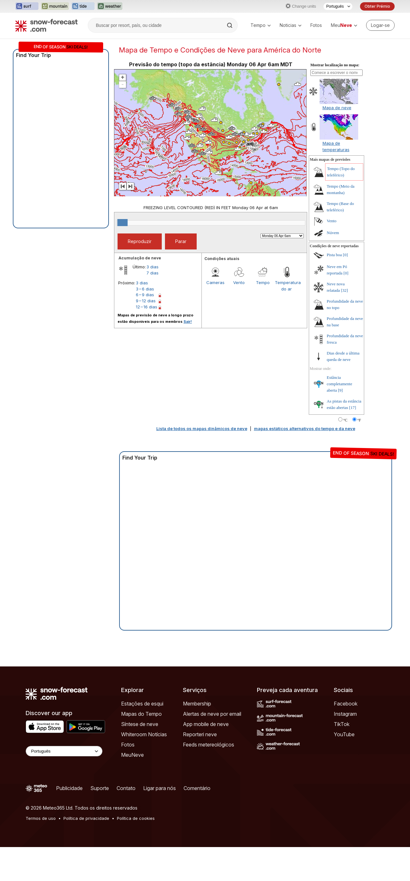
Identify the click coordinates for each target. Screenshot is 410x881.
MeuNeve (132, 755)
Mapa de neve (337, 107)
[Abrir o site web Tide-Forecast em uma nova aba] (82, 6)
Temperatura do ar (287, 285)
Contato (126, 788)
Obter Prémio (377, 6)
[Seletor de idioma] (338, 6)
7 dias (152, 272)
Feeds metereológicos (208, 744)
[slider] (122, 222)
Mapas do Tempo (141, 714)
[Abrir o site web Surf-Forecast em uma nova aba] (26, 6)
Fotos (316, 25)
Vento (239, 282)
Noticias (290, 25)
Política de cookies (136, 818)
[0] (345, 254)
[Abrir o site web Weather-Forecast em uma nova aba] (109, 6)
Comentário (197, 788)
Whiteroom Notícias (144, 734)
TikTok (341, 724)
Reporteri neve (200, 734)
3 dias (152, 266)
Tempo (260, 25)
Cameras (215, 282)
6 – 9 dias (145, 294)
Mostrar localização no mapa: (334, 65)
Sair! (188, 321)
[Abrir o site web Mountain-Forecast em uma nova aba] (55, 6)
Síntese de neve (139, 724)
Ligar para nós (159, 788)
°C (345, 420)
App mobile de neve (206, 724)
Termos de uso (41, 818)
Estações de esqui (142, 703)
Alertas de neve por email (212, 714)
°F (359, 420)
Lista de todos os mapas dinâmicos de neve (201, 428)
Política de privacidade (86, 818)
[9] (340, 390)
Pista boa (334, 254)
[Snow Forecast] (46, 25)
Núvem (333, 232)
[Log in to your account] (380, 25)
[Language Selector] (64, 751)
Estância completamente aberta (339, 384)
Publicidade (69, 788)
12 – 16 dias (146, 306)
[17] (352, 407)
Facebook (345, 703)
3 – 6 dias (145, 288)
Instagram (345, 714)
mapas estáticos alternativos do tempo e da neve (304, 428)
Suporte (99, 788)
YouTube (344, 734)
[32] (344, 290)
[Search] (230, 25)
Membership (197, 703)
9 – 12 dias (146, 300)
